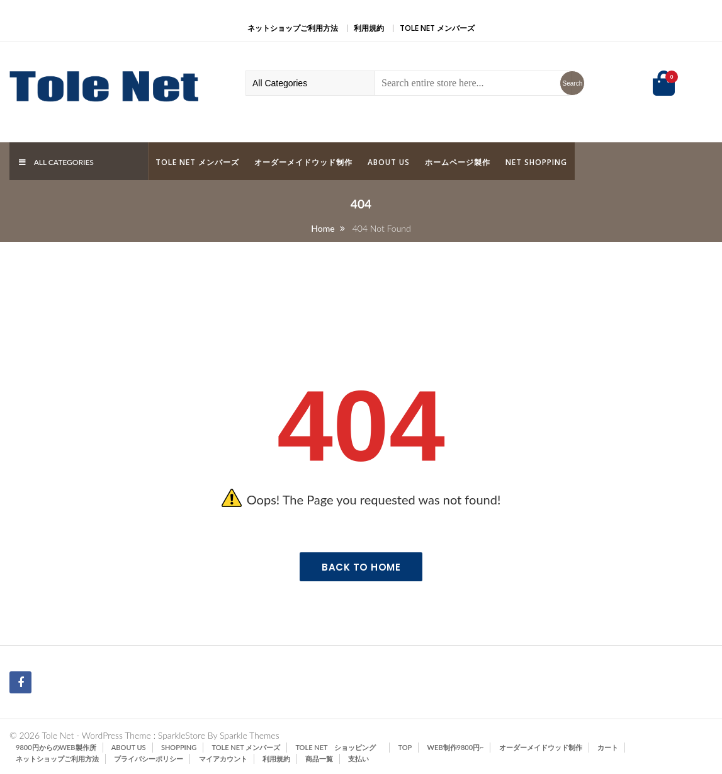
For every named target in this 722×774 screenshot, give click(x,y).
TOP (405, 747)
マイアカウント (223, 758)
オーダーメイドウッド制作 (303, 162)
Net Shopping (536, 162)
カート (607, 747)
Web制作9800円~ (455, 747)
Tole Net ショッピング (339, 747)
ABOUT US (389, 162)
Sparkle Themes (249, 735)
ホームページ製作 (457, 162)
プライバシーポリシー (148, 758)
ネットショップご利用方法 (292, 28)
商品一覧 (319, 758)
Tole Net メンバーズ (437, 28)
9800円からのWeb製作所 (56, 747)
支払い (358, 758)
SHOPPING (178, 747)
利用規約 (369, 28)
